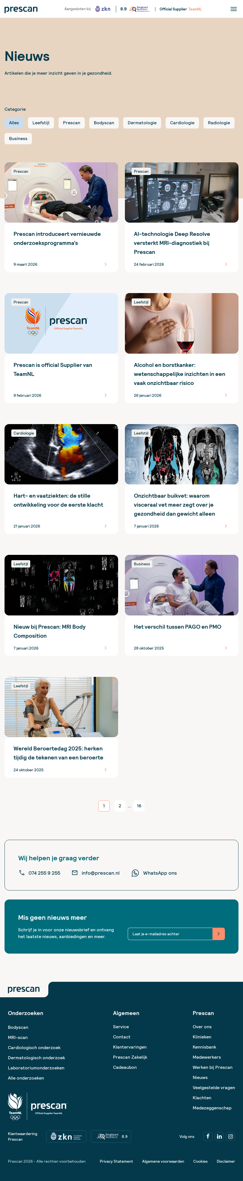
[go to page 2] (119, 806)
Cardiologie (182, 123)
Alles (14, 123)
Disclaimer (226, 1161)
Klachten (202, 1098)
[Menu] (234, 9)
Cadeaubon (125, 1067)
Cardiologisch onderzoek (34, 1048)
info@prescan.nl (95, 873)
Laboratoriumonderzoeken (36, 1068)
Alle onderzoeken (26, 1078)
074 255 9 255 (39, 873)
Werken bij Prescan (213, 1067)
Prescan (71, 123)
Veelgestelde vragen (214, 1088)
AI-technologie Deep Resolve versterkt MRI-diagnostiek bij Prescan (172, 243)
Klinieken (202, 1037)
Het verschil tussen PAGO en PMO (177, 626)
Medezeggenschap (212, 1108)
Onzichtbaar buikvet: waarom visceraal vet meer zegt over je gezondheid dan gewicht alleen (174, 504)
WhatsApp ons (154, 873)
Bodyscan (104, 123)
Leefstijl (40, 123)
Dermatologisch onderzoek (36, 1058)
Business (18, 138)
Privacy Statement (116, 1161)
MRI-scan (18, 1037)
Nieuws (200, 1077)
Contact (122, 1037)
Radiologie (219, 123)
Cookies (200, 1161)
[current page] (104, 806)
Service (121, 1027)
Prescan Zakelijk (130, 1057)
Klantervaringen (130, 1047)
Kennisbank (204, 1047)
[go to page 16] (139, 806)
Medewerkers (207, 1057)
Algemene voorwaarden (163, 1161)
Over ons (202, 1027)
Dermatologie (142, 123)
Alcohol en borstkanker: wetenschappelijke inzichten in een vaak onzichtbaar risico (179, 374)
